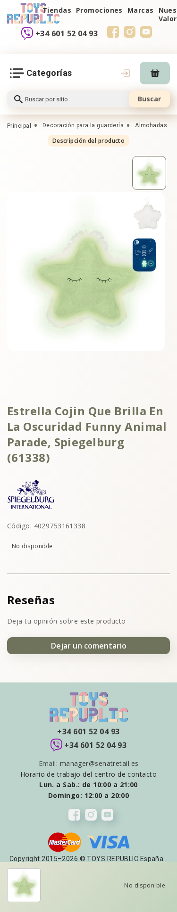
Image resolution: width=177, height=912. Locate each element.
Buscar (149, 98)
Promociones (99, 10)
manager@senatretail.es (99, 763)
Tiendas (56, 10)
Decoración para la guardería (83, 125)
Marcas (140, 10)
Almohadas (151, 125)
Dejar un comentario (88, 646)
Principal (19, 126)
